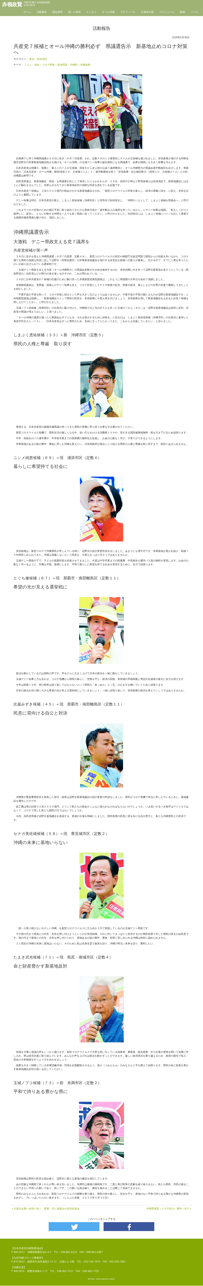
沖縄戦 (74, 64)
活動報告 (42, 12)
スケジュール (166, 12)
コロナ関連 (48, 64)
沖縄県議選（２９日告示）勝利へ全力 (167, 1208)
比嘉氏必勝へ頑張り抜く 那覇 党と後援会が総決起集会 (47, 1208)
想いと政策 (74, 12)
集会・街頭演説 (38, 59)
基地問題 (62, 64)
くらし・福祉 (31, 64)
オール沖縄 (108, 12)
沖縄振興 (85, 64)
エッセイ (91, 12)
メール (194, 12)
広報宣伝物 (147, 12)
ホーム (27, 12)
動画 (182, 12)
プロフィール (127, 12)
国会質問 (57, 12)
